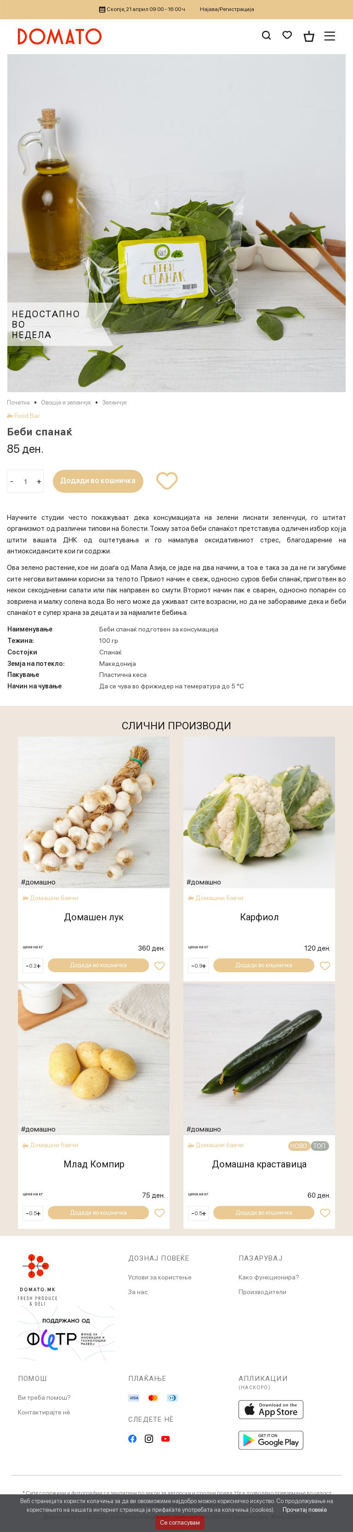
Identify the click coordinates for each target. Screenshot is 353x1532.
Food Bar (27, 415)
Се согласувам (180, 1522)
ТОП (320, 1146)
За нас (138, 1291)
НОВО (299, 1146)
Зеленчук (114, 402)
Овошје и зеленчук (66, 402)
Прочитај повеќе (305, 1509)
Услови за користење (160, 1277)
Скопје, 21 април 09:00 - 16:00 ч (142, 9)
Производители (262, 1291)
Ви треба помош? (44, 1397)
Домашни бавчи (54, 897)
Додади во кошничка (99, 481)
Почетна (18, 402)
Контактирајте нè (44, 1412)
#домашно (39, 882)
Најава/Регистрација (227, 9)
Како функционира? (269, 1277)
